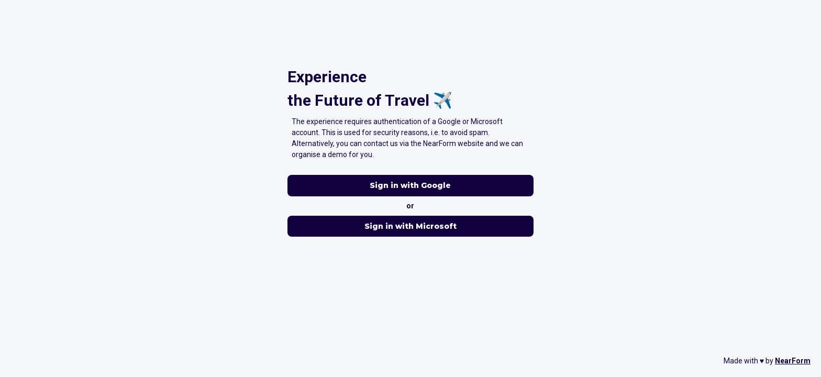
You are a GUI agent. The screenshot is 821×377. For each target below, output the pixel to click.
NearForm (793, 361)
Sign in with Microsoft (410, 226)
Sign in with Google (410, 185)
